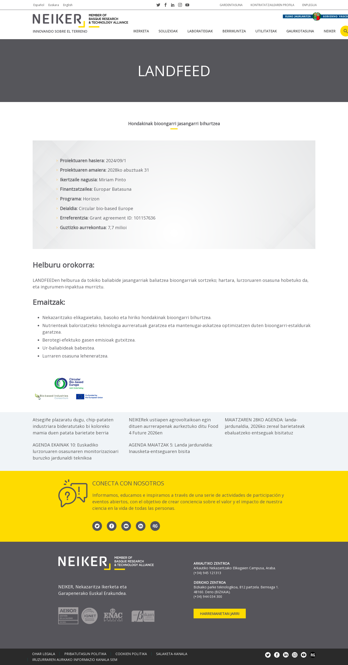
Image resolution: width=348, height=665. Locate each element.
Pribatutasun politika (85, 654)
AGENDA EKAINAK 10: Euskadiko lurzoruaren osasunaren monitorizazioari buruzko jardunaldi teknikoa (75, 451)
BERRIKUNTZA (234, 31)
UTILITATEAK (266, 31)
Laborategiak (200, 31)
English (67, 5)
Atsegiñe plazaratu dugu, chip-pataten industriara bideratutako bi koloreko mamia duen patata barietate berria (73, 426)
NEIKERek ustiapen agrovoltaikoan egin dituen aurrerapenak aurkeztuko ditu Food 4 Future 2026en (173, 426)
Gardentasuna (231, 5)
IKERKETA (141, 31)
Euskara (53, 5)
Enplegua (309, 5)
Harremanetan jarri (219, 613)
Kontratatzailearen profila (272, 5)
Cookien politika (131, 654)
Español (38, 5)
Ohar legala (43, 654)
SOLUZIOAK (168, 31)
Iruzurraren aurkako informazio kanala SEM (74, 659)
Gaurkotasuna (300, 31)
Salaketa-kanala (171, 654)
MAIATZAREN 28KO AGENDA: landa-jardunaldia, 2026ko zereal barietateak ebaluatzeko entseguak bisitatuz (265, 426)
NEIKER (329, 31)
